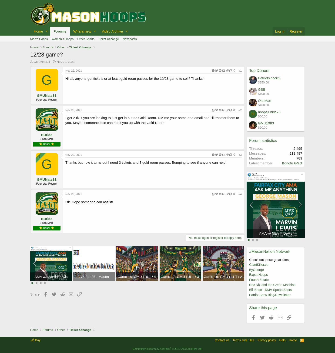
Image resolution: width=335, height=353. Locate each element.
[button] (47, 31)
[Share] (223, 70)
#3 (240, 155)
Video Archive (112, 31)
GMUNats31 (42, 61)
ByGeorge (256, 270)
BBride (46, 135)
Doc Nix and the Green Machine (272, 285)
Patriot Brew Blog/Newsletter (270, 295)
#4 (240, 194)
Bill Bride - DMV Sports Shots (270, 290)
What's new (82, 31)
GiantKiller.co (258, 264)
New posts (130, 39)
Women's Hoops (62, 39)
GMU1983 (266, 123)
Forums (60, 31)
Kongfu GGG (292, 163)
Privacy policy (267, 340)
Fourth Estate (259, 280)
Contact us (222, 340)
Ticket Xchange (108, 39)
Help (282, 340)
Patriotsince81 (269, 78)
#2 (240, 110)
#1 (240, 70)
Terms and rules (243, 340)
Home (38, 31)
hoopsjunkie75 (269, 112)
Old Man (264, 101)
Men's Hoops (39, 39)
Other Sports (85, 39)
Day (35, 340)
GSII (261, 89)
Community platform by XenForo (167, 348)
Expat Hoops (258, 274)
